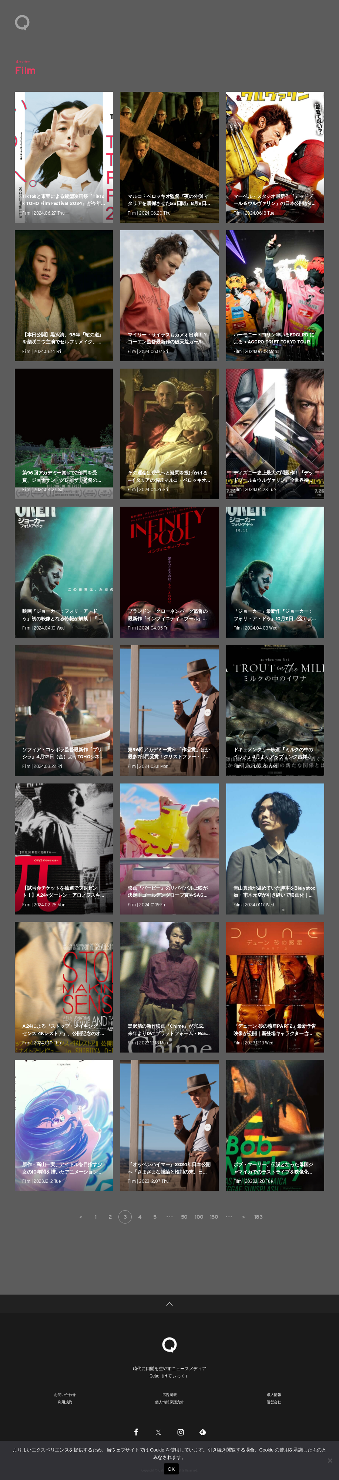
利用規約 (65, 1402)
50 (184, 1217)
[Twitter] (158, 1431)
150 (214, 1217)
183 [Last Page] (258, 1217)
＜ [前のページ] (80, 1217)
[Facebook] (136, 1431)
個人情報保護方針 (169, 1402)
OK (171, 1469)
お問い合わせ (65, 1394)
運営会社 (274, 1402)
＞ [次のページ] (243, 1217)
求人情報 (274, 1394)
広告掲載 (169, 1394)
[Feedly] (203, 1431)
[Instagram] (181, 1431)
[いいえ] (329, 1460)
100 (199, 1217)
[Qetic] (169, 1344)
